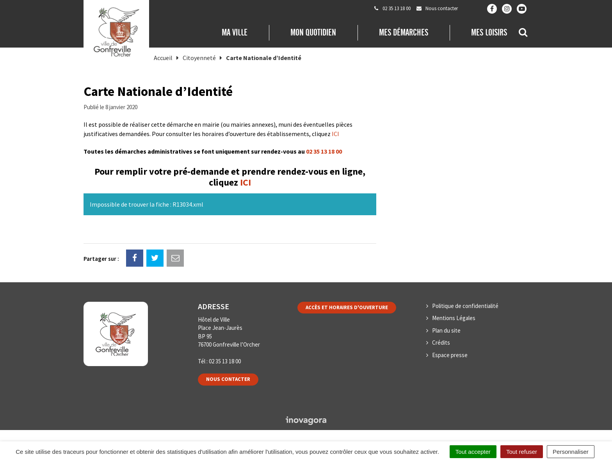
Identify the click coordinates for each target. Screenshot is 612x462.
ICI (335, 134)
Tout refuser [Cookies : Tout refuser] (521, 451)
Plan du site (446, 330)
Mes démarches (403, 32)
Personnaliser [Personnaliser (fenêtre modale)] (571, 451)
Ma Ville (234, 32)
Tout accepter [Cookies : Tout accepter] (473, 451)
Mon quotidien (313, 32)
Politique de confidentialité (465, 306)
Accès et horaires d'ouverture (347, 307)
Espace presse (450, 355)
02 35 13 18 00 (324, 151)
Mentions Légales (453, 318)
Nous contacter (228, 379)
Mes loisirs (489, 32)
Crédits (441, 342)
